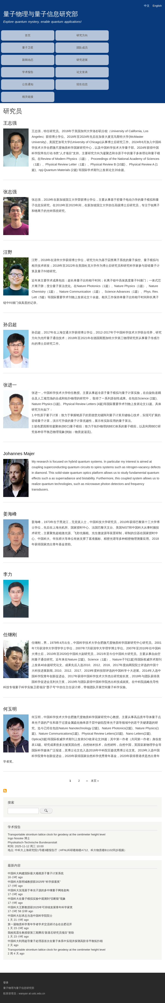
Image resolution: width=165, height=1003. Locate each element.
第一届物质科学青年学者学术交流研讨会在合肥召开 (40, 924)
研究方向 (82, 35)
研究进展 (82, 59)
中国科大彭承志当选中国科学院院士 (30, 915)
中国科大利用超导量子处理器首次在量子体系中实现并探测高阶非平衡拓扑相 (55, 941)
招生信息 (82, 84)
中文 (147, 5)
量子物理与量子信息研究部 (40, 14)
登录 (5, 982)
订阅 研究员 (5, 791)
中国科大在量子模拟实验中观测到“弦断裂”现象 (37, 898)
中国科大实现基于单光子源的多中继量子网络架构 (38, 890)
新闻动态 (27, 59)
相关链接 (27, 96)
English (157, 5)
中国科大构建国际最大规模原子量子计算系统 (36, 873)
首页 (28, 35)
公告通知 (27, 84)
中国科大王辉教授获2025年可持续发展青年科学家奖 (40, 907)
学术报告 (27, 72)
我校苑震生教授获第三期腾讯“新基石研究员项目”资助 (41, 932)
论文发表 (82, 72)
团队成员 (82, 47)
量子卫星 (27, 47)
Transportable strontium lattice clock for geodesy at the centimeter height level (56, 834)
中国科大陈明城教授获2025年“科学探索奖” (34, 881)
